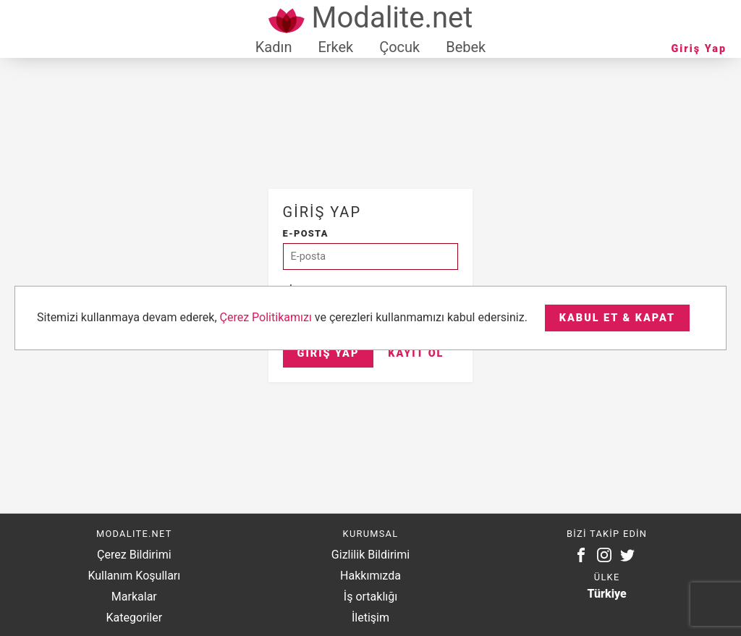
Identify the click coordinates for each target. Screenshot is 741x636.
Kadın (273, 47)
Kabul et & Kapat (617, 318)
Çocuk (399, 47)
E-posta (306, 233)
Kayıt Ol (416, 353)
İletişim (370, 617)
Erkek (335, 47)
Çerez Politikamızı (266, 317)
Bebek (466, 47)
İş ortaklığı (370, 596)
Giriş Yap (699, 49)
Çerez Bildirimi (134, 554)
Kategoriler (134, 617)
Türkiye (607, 594)
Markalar (134, 596)
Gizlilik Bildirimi (370, 554)
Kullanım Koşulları (134, 575)
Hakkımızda (370, 575)
